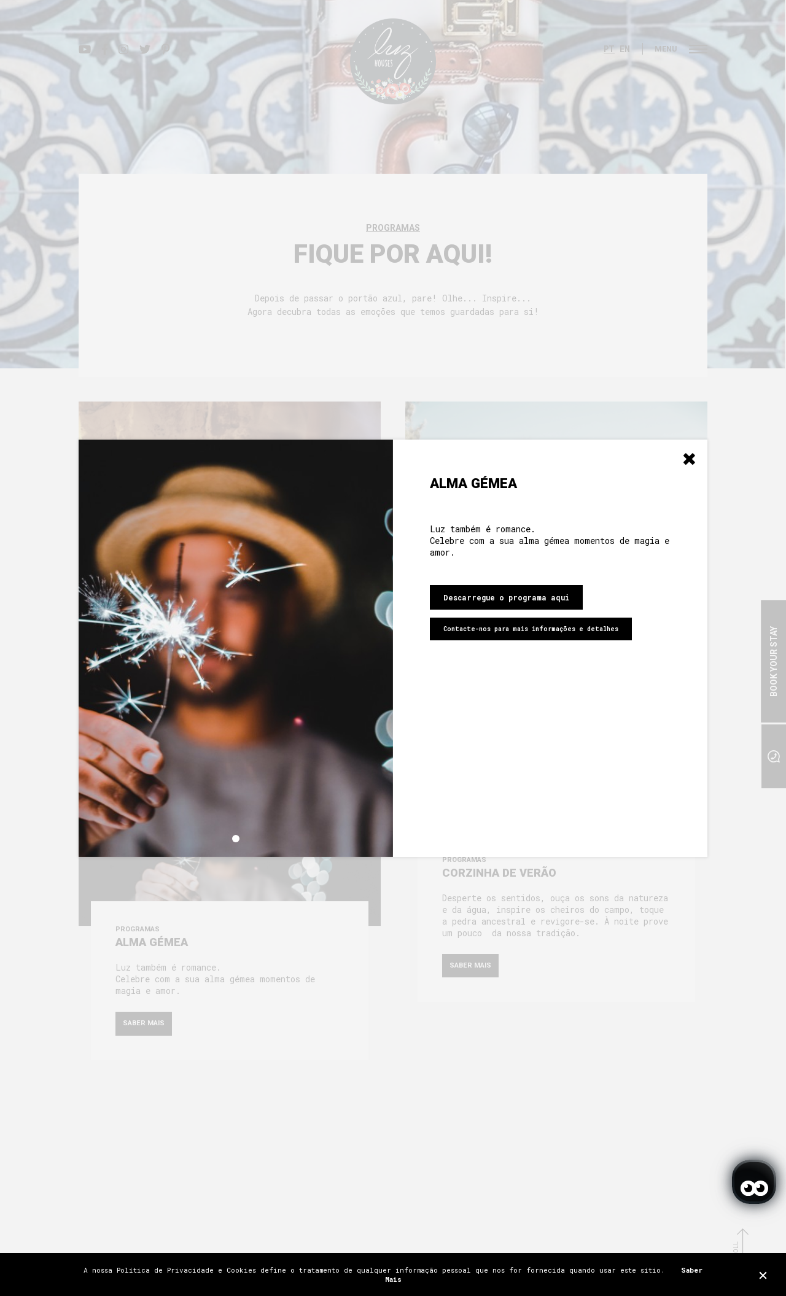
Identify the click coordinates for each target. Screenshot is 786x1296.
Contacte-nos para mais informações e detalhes (530, 629)
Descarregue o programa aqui (506, 597)
